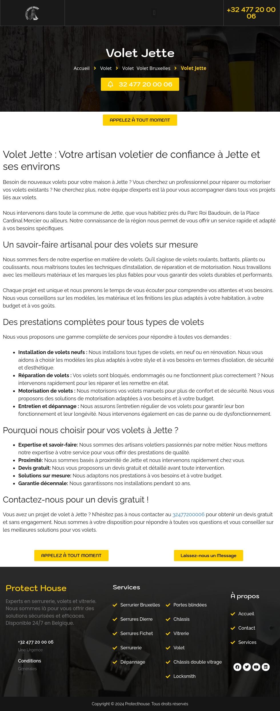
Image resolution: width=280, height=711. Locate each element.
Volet (106, 68)
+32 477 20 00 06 (251, 12)
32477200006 (189, 514)
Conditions (29, 661)
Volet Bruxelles (153, 68)
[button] (154, 13)
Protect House (36, 588)
